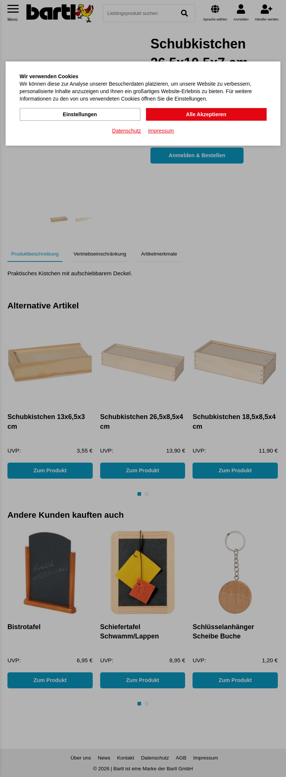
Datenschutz (126, 131)
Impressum (161, 131)
